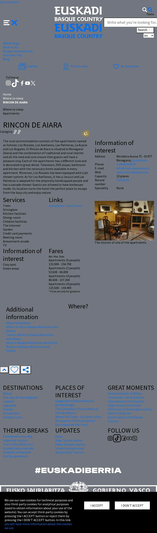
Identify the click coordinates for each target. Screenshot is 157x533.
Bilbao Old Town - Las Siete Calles (78, 417)
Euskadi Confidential (17, 452)
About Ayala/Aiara (18, 323)
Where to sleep (13, 98)
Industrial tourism (15, 440)
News (59, 436)
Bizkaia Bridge (65, 405)
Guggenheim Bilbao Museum (74, 401)
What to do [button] (10, 47)
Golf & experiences (15, 456)
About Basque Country (70, 444)
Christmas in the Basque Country (130, 409)
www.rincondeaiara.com (132, 172)
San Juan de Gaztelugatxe (20, 397)
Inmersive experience (69, 448)
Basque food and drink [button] (18, 51)
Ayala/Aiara (139, 160)
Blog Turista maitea (68, 440)
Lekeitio (8, 401)
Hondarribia (11, 413)
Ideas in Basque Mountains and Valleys (31, 343)
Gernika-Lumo (12, 417)
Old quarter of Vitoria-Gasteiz (75, 421)
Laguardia (9, 405)
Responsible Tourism (69, 452)
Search (145, 30)
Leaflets (28, 66)
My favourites (125, 66)
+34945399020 (126, 164)
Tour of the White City (18, 444)
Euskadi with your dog (17, 436)
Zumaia (8, 409)
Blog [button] (6, 59)
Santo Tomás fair (119, 413)
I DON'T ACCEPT (132, 505)
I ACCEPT (96, 505)
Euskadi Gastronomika (18, 448)
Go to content (9, 2)
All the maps (75, 66)
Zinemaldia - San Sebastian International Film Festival (126, 399)
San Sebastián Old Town (71, 425)
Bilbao (7, 393)
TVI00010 (122, 180)
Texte (150, 14)
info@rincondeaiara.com (133, 168)
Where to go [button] (11, 43)
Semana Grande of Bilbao (125, 393)
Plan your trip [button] (12, 55)
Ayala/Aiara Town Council (66, 206)
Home (7, 94)
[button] (10, 22)
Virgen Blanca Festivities (124, 405)
